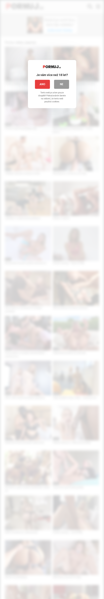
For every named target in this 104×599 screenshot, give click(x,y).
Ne (61, 84)
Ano (42, 84)
